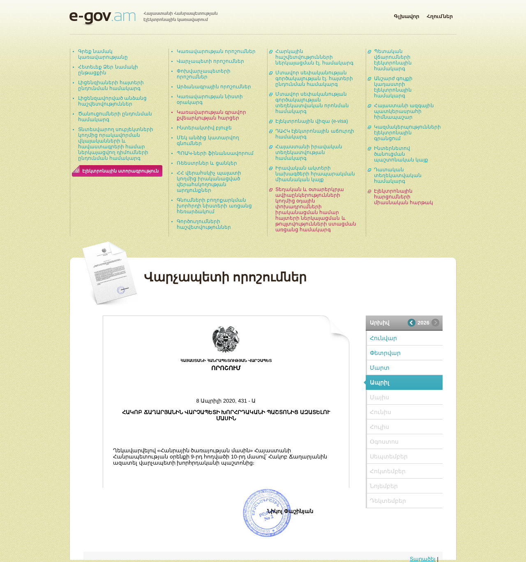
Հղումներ (440, 15)
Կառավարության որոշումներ (216, 51)
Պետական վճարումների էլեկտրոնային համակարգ (393, 59)
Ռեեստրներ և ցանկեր (207, 163)
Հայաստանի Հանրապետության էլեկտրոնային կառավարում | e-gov (143, 18)
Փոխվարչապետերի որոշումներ (204, 74)
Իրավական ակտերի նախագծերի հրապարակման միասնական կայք (315, 173)
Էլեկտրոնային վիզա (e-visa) (311, 121)
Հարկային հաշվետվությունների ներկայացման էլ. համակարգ (314, 57)
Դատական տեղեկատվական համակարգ (398, 175)
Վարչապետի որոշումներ (210, 61)
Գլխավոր (406, 15)
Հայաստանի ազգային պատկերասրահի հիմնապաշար (404, 111)
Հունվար (383, 338)
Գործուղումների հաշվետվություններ (204, 224)
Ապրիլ (379, 382)
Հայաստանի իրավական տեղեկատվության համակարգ (308, 152)
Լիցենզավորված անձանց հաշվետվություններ (112, 101)
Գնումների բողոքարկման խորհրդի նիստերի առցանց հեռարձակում (214, 205)
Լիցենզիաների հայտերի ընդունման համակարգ (111, 85)
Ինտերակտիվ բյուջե (204, 128)
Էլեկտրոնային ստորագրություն (120, 170)
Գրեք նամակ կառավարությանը (103, 54)
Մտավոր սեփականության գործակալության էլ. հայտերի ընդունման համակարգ (314, 78)
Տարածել (423, 559)
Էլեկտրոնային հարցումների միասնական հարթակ (403, 196)
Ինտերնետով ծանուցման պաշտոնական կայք (401, 154)
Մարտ (380, 367)
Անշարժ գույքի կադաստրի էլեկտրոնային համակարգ (393, 87)
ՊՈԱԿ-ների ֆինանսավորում (215, 153)
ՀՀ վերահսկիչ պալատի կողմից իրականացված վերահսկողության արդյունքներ (209, 181)
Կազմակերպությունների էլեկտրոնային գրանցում (407, 132)
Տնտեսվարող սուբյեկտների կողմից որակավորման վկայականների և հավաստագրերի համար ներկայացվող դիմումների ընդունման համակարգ (115, 144)
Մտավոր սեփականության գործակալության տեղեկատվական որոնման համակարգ (312, 102)
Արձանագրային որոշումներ (214, 87)
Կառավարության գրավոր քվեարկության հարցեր (211, 115)
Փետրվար (385, 353)
